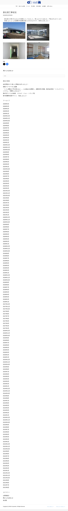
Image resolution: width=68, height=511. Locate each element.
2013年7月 (6, 429)
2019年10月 (6, 251)
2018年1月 (6, 301)
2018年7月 (6, 287)
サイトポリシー (50, 506)
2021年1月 (6, 215)
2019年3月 (6, 268)
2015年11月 (6, 362)
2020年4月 (6, 236)
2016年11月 (6, 333)
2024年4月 (6, 135)
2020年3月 (6, 239)
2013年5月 (6, 434)
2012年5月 (6, 461)
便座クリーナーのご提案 (10, 86)
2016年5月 (6, 347)
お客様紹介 (6, 495)
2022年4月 (6, 183)
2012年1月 (6, 470)
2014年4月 (6, 408)
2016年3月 (6, 352)
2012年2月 (6, 468)
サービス (28, 6)
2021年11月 (6, 193)
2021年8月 (6, 200)
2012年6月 (6, 458)
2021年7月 (6, 202)
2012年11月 (6, 446)
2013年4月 (6, 436)
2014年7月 (6, 400)
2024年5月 (6, 133)
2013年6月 (6, 432)
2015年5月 (6, 376)
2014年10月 (6, 393)
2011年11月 (6, 475)
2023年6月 (6, 159)
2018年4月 (6, 294)
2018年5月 (6, 292)
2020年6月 (6, 231)
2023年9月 (6, 152)
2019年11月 (6, 248)
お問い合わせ (49, 6)
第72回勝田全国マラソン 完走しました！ (15, 95)
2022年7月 (6, 176)
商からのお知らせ (8, 70)
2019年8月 (6, 256)
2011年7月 (6, 485)
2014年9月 (6, 396)
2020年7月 (6, 229)
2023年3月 (6, 164)
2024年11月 (6, 118)
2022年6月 (6, 178)
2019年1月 (6, 272)
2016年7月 (6, 342)
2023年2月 (6, 166)
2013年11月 (6, 420)
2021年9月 (6, 198)
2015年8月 (6, 369)
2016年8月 (6, 340)
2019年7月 (6, 258)
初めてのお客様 (22, 6)
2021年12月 (6, 190)
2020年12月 (6, 217)
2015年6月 (6, 374)
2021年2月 (6, 212)
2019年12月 (6, 246)
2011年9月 (6, 480)
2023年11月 (6, 147)
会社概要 (44, 6)
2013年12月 (6, 417)
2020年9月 (6, 224)
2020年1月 (6, 243)
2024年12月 (6, 116)
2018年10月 (6, 280)
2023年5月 (6, 161)
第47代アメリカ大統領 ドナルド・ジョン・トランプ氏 (19, 93)
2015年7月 (6, 371)
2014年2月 (6, 412)
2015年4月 (6, 379)
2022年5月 (6, 181)
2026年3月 (6, 106)
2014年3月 (6, 410)
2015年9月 (6, 367)
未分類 (5, 500)
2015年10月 (6, 364)
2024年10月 (6, 120)
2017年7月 (6, 316)
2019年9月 (6, 253)
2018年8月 (6, 285)
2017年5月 (6, 321)
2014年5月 (6, 405)
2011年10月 (6, 477)
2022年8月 (6, 174)
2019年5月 (6, 263)
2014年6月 (6, 403)
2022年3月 (6, 186)
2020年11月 (6, 219)
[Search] (34, 76)
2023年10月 (6, 149)
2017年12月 (6, 304)
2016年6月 (6, 345)
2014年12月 (6, 388)
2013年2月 (6, 441)
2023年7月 (6, 157)
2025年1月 (6, 113)
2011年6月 (6, 487)
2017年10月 (6, 309)
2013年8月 (6, 427)
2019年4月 (6, 265)
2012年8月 (6, 453)
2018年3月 (6, 297)
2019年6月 (6, 260)
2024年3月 (6, 137)
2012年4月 (6, 463)
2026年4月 (6, 104)
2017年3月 (6, 326)
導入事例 (33, 6)
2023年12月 (6, 145)
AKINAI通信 (38, 6)
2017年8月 (6, 313)
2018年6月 (6, 289)
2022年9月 (6, 171)
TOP (16, 6)
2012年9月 (6, 451)
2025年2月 (6, 111)
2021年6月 (6, 205)
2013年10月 (6, 422)
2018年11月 (6, 277)
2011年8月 (6, 482)
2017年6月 (6, 318)
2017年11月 (6, 306)
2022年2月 (6, 188)
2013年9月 (6, 424)
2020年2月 (6, 241)
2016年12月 (6, 330)
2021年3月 (6, 210)
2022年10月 (6, 169)
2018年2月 (6, 299)
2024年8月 (6, 125)
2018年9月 (6, 282)
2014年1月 (6, 415)
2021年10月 (6, 195)
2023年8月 (6, 154)
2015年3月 (6, 381)
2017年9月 (6, 311)
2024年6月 (6, 130)
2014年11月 (6, 391)
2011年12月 (6, 473)
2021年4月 (6, 207)
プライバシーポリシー (60, 506)
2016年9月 (6, 338)
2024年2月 (6, 140)
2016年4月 (6, 350)
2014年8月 (6, 398)
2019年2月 (6, 270)
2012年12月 (6, 444)
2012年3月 (6, 465)
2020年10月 (6, 222)
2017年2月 (6, 328)
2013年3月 (6, 439)
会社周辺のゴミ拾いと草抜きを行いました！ (15, 84)
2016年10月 (6, 335)
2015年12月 (6, 359)
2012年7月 (6, 456)
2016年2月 (6, 354)
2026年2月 (6, 108)
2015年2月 (6, 383)
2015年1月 (6, 386)
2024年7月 (6, 128)
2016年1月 (6, 357)
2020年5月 (6, 234)
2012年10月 (6, 449)
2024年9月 (6, 123)
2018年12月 (6, 275)
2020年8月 (6, 227)
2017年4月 (6, 323)
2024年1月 (6, 142)
